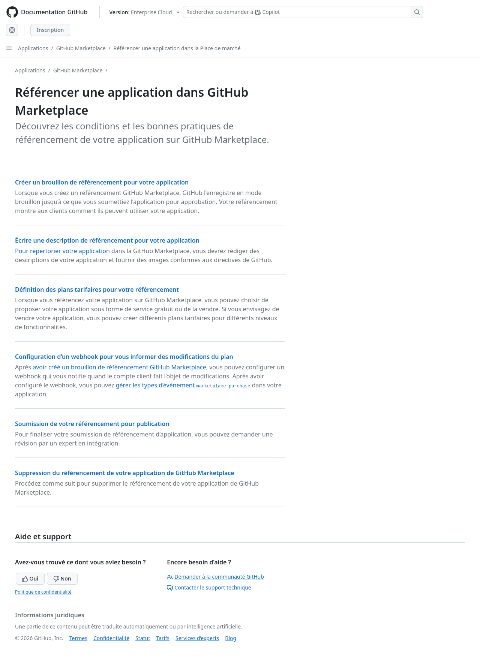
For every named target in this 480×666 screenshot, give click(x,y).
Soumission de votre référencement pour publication (92, 424)
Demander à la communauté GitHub (215, 576)
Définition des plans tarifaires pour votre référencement (97, 289)
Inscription (50, 29)
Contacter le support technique (209, 587)
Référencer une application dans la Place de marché (177, 48)
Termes (78, 638)
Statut (142, 638)
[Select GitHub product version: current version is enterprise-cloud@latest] (144, 12)
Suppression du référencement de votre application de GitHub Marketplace (124, 473)
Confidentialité (111, 638)
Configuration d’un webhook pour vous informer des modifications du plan (124, 356)
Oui (30, 578)
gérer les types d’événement (183, 385)
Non (62, 578)
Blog (230, 638)
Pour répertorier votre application (62, 251)
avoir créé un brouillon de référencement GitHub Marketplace (119, 367)
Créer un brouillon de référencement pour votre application (102, 182)
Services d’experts (197, 638)
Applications (33, 48)
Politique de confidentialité (43, 592)
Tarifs (163, 638)
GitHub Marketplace (81, 48)
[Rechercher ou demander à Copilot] (303, 12)
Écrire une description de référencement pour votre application (107, 240)
